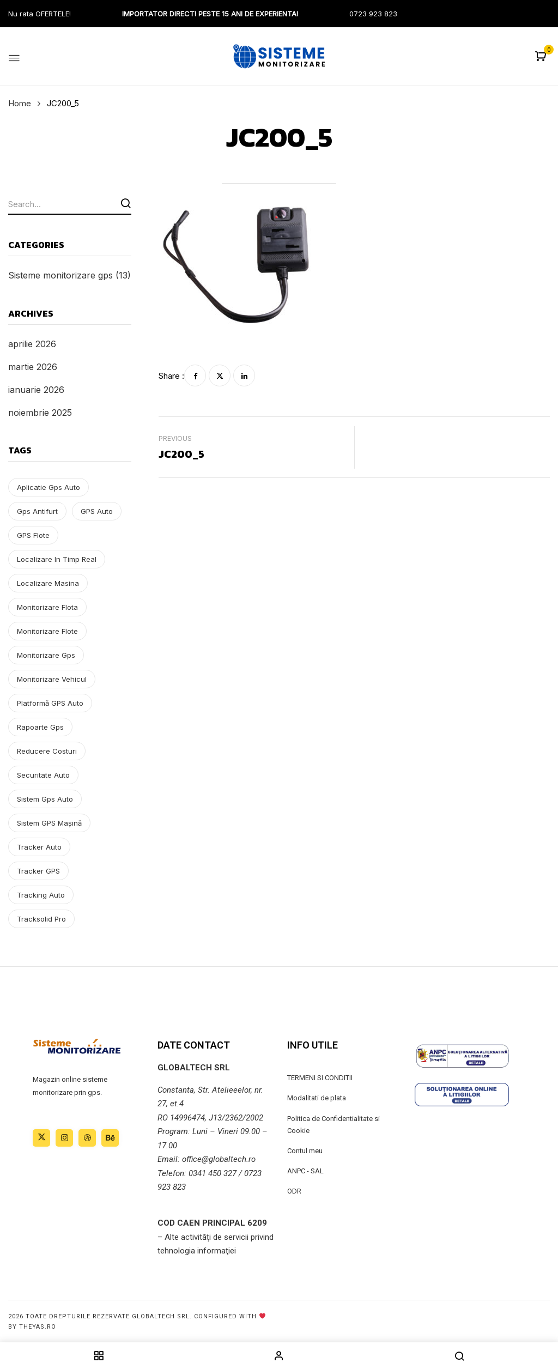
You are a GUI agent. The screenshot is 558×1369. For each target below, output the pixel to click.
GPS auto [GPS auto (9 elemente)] (97, 511)
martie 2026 (32, 366)
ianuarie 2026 (36, 389)
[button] (542, 57)
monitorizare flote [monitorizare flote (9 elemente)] (47, 631)
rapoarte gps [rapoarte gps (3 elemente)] (40, 727)
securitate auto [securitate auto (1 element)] (43, 775)
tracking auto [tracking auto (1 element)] (41, 895)
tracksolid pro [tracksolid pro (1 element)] (41, 918)
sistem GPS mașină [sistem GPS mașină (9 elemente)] (49, 823)
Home (19, 103)
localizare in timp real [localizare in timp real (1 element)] (56, 559)
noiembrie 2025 (40, 412)
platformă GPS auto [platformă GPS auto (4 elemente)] (50, 703)
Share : (171, 376)
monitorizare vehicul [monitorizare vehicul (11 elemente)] (52, 679)
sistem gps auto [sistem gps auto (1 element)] (45, 799)
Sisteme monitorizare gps (60, 275)
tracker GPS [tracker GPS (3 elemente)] (38, 871)
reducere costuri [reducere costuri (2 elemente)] (47, 751)
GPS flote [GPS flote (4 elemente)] (33, 535)
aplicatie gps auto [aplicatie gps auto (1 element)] (48, 487)
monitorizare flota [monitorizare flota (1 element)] (47, 607)
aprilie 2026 (32, 343)
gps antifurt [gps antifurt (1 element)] (37, 511)
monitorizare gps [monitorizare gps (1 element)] (46, 655)
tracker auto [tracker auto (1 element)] (39, 847)
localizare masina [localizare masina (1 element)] (48, 583)
